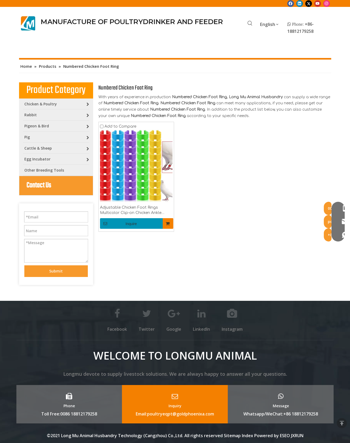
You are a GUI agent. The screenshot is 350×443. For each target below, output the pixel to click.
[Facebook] (290, 3)
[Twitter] (308, 3)
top (342, 423)
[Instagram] (326, 3)
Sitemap (232, 435)
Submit (56, 271)
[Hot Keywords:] (250, 23)
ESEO (285, 435)
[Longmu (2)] (28, 23)
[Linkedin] (299, 3)
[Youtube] (317, 3)
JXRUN (297, 435)
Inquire (118, 223)
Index (248, 435)
